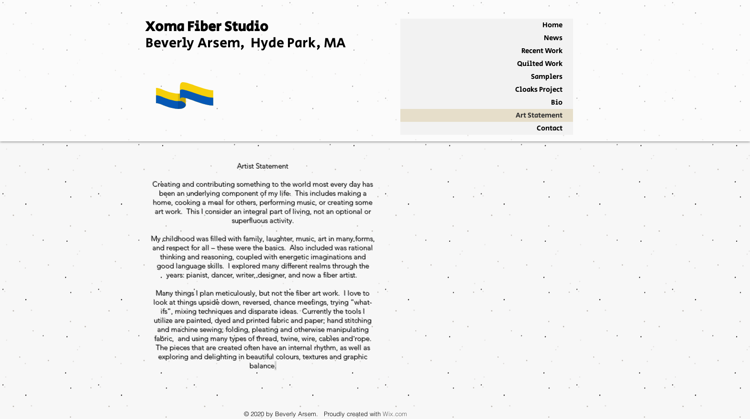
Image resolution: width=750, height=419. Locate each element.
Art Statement (539, 115)
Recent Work (541, 51)
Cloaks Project (538, 90)
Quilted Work (539, 64)
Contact (549, 128)
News (553, 38)
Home (552, 25)
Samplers (546, 77)
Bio (556, 102)
